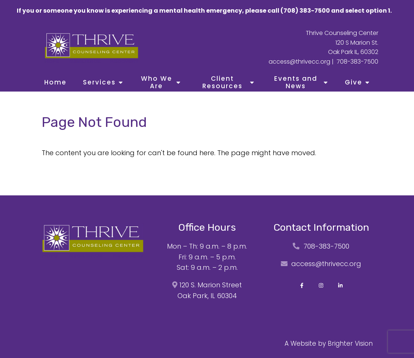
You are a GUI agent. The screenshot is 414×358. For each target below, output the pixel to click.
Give (353, 82)
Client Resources (222, 82)
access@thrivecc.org (299, 61)
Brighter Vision (350, 343)
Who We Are (156, 82)
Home (55, 82)
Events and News (295, 82)
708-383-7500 (357, 61)
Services (99, 82)
